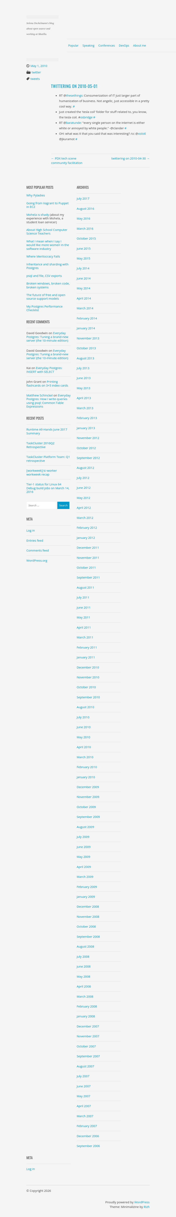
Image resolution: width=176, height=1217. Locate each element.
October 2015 (86, 238)
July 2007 (83, 1076)
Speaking (88, 45)
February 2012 (87, 528)
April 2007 (84, 1106)
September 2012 (88, 458)
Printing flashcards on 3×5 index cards (47, 383)
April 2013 (84, 398)
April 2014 (84, 298)
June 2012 (84, 488)
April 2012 (84, 508)
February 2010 (87, 767)
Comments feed (37, 550)
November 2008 (88, 917)
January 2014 (86, 328)
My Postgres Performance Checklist (44, 308)
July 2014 (83, 268)
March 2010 (85, 757)
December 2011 (88, 547)
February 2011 (87, 647)
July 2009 (83, 837)
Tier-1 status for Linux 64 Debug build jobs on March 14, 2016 (47, 488)
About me (139, 45)
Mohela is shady (37, 215)
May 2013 (83, 388)
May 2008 (83, 976)
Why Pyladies (35, 195)
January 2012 (86, 538)
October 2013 (86, 348)
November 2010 (88, 677)
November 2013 (88, 338)
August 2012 (85, 468)
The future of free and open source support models (45, 296)
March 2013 (85, 408)
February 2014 (87, 318)
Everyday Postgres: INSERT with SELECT (44, 369)
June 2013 (84, 378)
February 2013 (87, 418)
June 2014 (84, 278)
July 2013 (83, 368)
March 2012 (85, 518)
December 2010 (88, 667)
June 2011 (84, 607)
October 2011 (86, 567)
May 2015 (83, 258)
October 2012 (86, 448)
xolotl (142, 133)
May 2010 (83, 737)
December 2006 (88, 1136)
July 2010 (83, 717)
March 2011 (85, 637)
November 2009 (88, 797)
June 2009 (84, 847)
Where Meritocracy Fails (43, 256)
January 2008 (86, 1016)
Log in (30, 530)
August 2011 (85, 587)
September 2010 (88, 697)
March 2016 (85, 228)
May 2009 (83, 857)
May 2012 (83, 498)
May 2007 (83, 1096)
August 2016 (85, 208)
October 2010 (86, 687)
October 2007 (86, 1046)
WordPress (142, 1202)
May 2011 (83, 617)
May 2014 (83, 288)
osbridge (86, 117)
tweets (35, 79)
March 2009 (85, 877)
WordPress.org (36, 560)
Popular (73, 45)
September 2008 (88, 936)
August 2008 (85, 946)
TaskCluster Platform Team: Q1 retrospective (48, 458)
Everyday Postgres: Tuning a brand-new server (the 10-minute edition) (47, 336)
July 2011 (83, 597)
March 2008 (85, 996)
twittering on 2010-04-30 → (130, 158)
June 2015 (84, 248)
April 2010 (84, 747)
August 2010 (85, 707)
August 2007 (85, 1066)
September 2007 (88, 1056)
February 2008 (87, 1006)
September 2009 (88, 817)
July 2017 (83, 198)
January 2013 (86, 428)
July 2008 (83, 956)
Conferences (106, 45)
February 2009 (87, 887)
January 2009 (86, 897)
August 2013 (85, 358)
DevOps (124, 45)
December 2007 (88, 1026)
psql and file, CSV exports (44, 276)
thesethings (74, 95)
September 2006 (88, 1146)
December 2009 (88, 787)
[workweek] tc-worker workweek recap (41, 472)
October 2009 (86, 807)
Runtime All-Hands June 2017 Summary (46, 431)
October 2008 (86, 926)
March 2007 (85, 1116)
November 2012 (88, 438)
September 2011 (88, 577)
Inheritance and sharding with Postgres (47, 266)
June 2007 (84, 1086)
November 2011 (88, 558)
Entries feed (34, 540)
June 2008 (84, 966)
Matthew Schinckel (39, 395)
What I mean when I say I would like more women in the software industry (47, 245)
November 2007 (88, 1036)
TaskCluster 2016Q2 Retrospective (40, 445)
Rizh (146, 1207)
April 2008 (84, 986)
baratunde (73, 123)
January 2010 (86, 777)
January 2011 (86, 657)
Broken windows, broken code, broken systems (48, 285)
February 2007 (87, 1126)
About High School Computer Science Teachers (46, 231)
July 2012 (83, 478)
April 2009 (84, 867)
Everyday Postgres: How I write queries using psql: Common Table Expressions (48, 400)
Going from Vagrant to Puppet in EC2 (47, 205)
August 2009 (85, 827)
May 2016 (83, 218)
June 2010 (84, 727)
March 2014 (85, 308)
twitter (36, 72)
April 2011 (84, 627)
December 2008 (88, 906)
